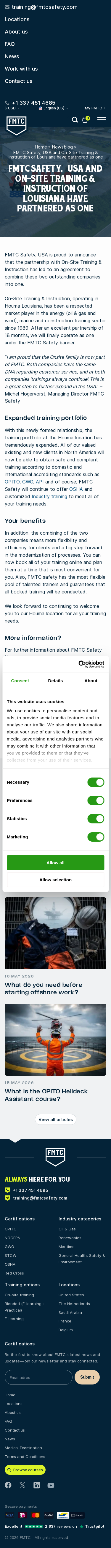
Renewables (70, 1237)
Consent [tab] (20, 680)
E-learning (14, 1318)
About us (16, 32)
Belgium (66, 1329)
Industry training (49, 496)
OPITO (12, 482)
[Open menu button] (101, 119)
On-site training (19, 1294)
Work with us (21, 69)
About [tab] (90, 680)
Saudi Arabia (70, 1312)
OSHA (76, 489)
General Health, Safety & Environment (82, 1258)
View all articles (55, 1119)
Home (41, 147)
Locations (17, 19)
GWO (27, 482)
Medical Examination (23, 1447)
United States (71, 1294)
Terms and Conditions (25, 1456)
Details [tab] (55, 680)
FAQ (10, 44)
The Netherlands (74, 1303)
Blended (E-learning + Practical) (25, 1306)
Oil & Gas (67, 1229)
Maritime (67, 1246)
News (12, 56)
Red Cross (14, 1273)
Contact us (19, 81)
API (40, 482)
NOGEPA (12, 1237)
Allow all (55, 862)
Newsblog (62, 147)
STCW (10, 1255)
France (65, 1321)
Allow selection (55, 879)
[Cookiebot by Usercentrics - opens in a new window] (79, 664)
